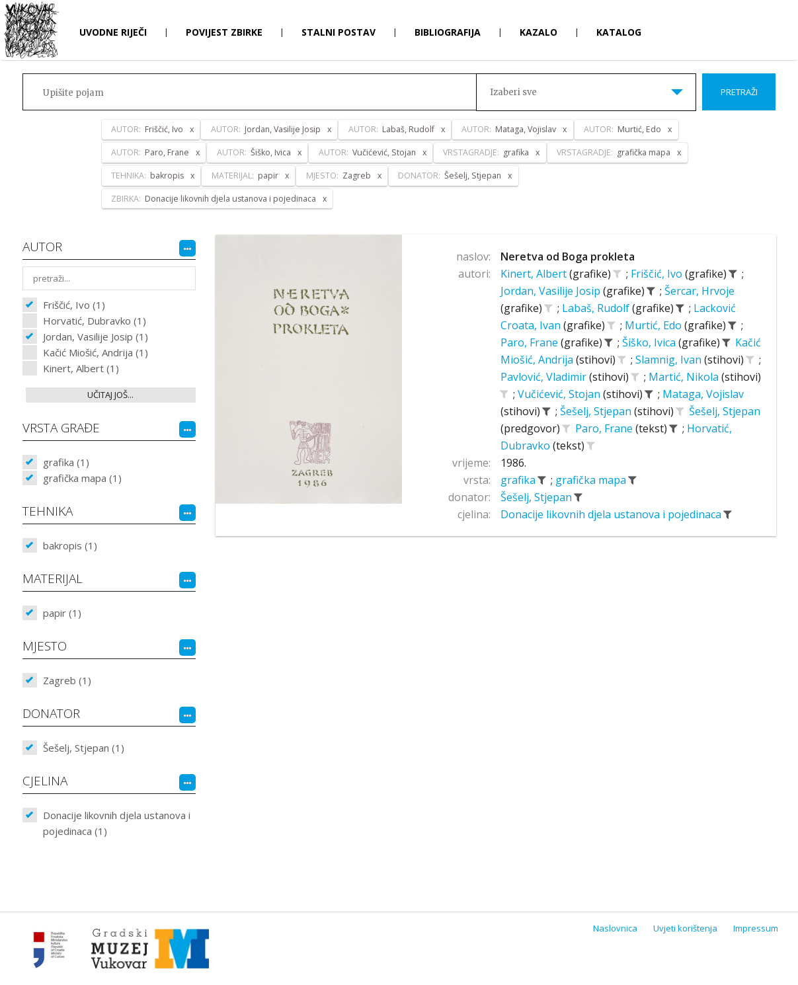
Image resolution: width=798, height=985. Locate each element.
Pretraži (739, 92)
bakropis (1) (70, 545)
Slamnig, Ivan (669, 359)
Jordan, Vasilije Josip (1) (95, 336)
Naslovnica (615, 928)
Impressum (755, 928)
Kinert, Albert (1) (81, 368)
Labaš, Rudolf (597, 308)
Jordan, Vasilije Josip (551, 291)
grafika (519, 480)
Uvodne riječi (113, 32)
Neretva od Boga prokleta (567, 256)
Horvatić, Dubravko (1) (94, 320)
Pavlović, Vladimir (544, 377)
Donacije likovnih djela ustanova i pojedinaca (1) (116, 823)
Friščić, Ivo (658, 273)
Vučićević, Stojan (560, 394)
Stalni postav (338, 32)
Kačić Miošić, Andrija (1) (95, 352)
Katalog (618, 32)
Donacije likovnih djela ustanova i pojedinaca (612, 514)
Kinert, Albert (534, 273)
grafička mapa (592, 480)
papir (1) (62, 612)
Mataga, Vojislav (703, 394)
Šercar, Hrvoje (699, 291)
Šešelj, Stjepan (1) (83, 747)
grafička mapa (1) (82, 478)
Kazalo (538, 32)
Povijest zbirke (224, 32)
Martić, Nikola (685, 377)
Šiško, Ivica (650, 342)
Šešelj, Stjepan (597, 411)
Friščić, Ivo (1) (74, 304)
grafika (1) (66, 462)
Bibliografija (448, 32)
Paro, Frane (530, 342)
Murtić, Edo (654, 325)
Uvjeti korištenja (685, 928)
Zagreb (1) (67, 680)
